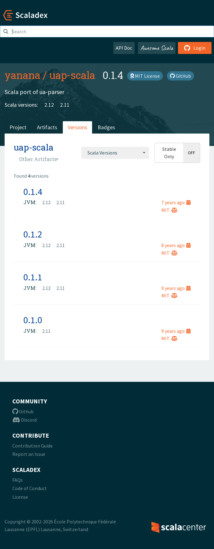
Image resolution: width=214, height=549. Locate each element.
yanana (22, 75)
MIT (169, 210)
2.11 (65, 104)
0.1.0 (32, 320)
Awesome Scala (156, 48)
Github (23, 411)
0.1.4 (32, 191)
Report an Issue (28, 454)
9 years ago (176, 288)
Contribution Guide (32, 446)
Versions (77, 127)
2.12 (49, 104)
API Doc (124, 48)
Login (194, 48)
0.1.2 (32, 234)
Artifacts (47, 127)
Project (18, 127)
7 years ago (176, 202)
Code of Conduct (29, 488)
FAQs (17, 480)
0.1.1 (32, 277)
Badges (106, 127)
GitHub (180, 76)
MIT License (145, 76)
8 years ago (176, 245)
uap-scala (72, 75)
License (20, 497)
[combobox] (115, 153)
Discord (24, 420)
